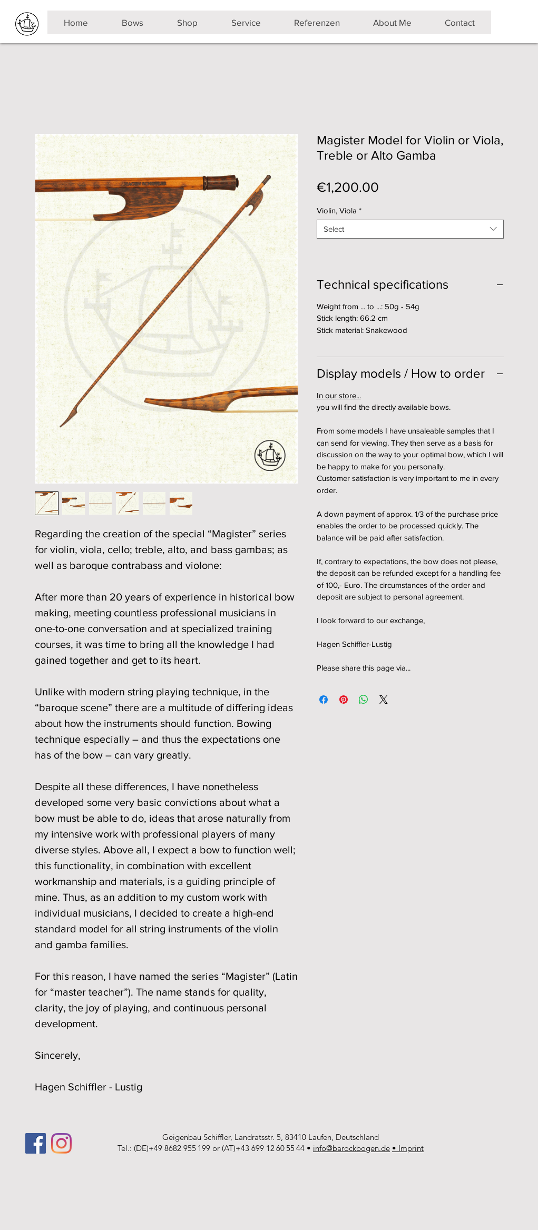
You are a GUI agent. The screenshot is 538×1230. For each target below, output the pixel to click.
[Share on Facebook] (323, 699)
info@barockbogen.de (351, 1148)
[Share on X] (383, 699)
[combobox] (410, 229)
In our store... (339, 395)
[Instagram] (61, 1143)
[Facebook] (35, 1143)
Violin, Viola (339, 210)
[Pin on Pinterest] (343, 699)
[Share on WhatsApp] (363, 699)
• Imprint (408, 1148)
